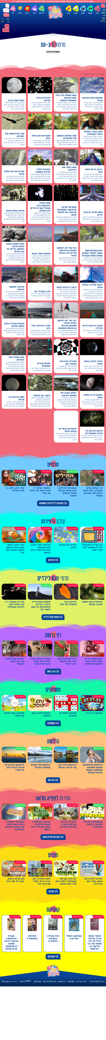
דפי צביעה (42, 9)
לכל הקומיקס (53, 956)
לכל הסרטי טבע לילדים (53, 617)
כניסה (7, 6)
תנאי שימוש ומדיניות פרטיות (49, 982)
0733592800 (70, 982)
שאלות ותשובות (37, 982)
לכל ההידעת (53, 780)
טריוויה (20, 9)
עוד (13, 9)
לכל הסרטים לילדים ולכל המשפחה (53, 503)
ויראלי (34, 9)
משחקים (90, 9)
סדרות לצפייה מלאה (89, 74)
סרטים (83, 9)
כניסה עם (6, 10)
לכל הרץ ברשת (53, 671)
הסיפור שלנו (7, 20)
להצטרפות (6, 15)
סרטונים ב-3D (77, 74)
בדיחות (27, 9)
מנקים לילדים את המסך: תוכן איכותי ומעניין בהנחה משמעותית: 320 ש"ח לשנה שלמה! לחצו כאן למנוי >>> (53, 1)
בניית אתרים (22, 982)
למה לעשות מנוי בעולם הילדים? (103, 15)
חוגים (68, 9)
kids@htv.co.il (62, 982)
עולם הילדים (101, 74)
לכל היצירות (53, 560)
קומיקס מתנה (6, 30)
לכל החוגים (53, 891)
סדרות (97, 9)
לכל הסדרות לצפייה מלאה (53, 837)
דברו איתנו (2, 20)
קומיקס (76, 9)
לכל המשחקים (53, 723)
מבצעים (7, 26)
